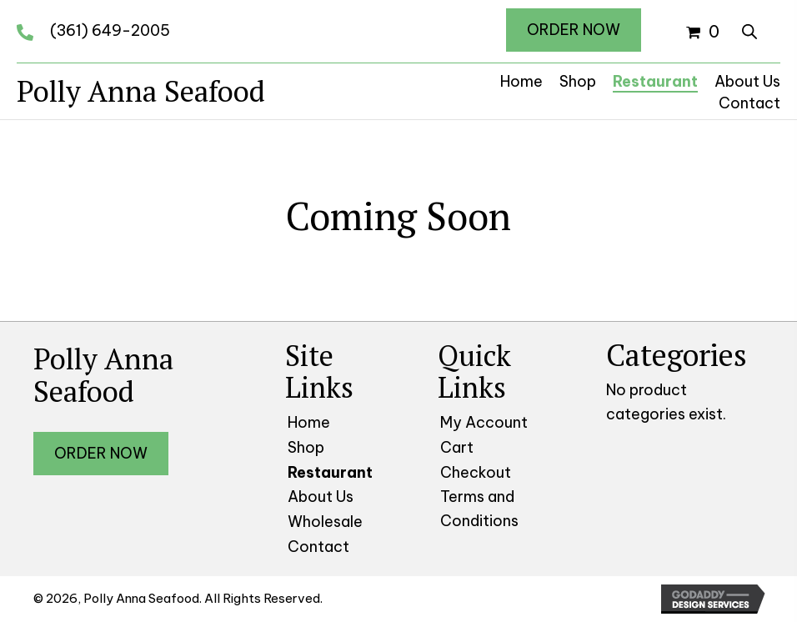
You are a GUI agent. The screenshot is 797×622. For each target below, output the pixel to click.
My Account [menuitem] (484, 422)
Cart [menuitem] (457, 447)
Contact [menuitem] (318, 546)
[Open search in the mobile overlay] (749, 29)
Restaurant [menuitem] (330, 472)
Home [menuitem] (309, 422)
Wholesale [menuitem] (325, 521)
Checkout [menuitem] (475, 472)
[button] (573, 30)
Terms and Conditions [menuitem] (479, 508)
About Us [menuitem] (320, 496)
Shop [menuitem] (306, 447)
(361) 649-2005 (110, 30)
